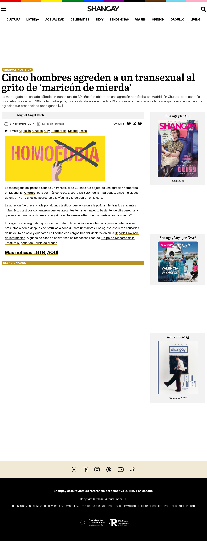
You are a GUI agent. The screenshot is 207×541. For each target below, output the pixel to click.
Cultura (13, 19)
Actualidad (54, 19)
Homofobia (58, 130)
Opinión (158, 19)
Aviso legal (73, 506)
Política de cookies (150, 506)
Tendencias (119, 19)
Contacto (39, 506)
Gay (47, 130)
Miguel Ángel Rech (30, 115)
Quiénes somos (21, 506)
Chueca (37, 130)
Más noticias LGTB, (25, 252)
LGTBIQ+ (32, 19)
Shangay (9, 69)
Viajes (140, 19)
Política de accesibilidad (179, 506)
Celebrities (80, 19)
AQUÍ (52, 252)
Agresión (25, 130)
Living (196, 19)
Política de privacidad (122, 506)
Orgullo (177, 19)
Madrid (73, 130)
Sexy (99, 19)
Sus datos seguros (94, 506)
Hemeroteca (56, 506)
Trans (83, 130)
